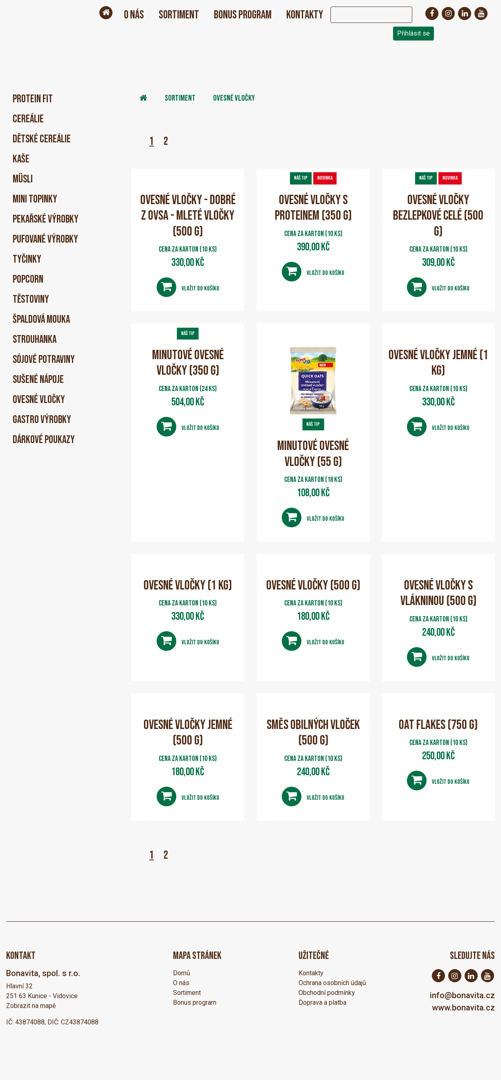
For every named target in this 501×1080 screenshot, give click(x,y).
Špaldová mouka (41, 319)
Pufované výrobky (45, 239)
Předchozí (137, 141)
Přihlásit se (413, 33)
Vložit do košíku (188, 287)
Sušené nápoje (38, 380)
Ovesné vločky (39, 400)
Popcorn (28, 279)
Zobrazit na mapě (31, 1005)
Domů (181, 973)
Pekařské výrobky (46, 219)
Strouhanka (34, 339)
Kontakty (304, 15)
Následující (180, 141)
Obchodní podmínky (327, 992)
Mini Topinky (35, 199)
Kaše (21, 159)
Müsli (23, 179)
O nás (134, 15)
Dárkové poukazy (44, 440)
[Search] (363, 14)
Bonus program (243, 15)
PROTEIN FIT (33, 99)
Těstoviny (31, 299)
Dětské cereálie (42, 139)
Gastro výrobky (42, 420)
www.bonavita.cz (463, 1007)
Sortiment (179, 15)
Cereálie (28, 119)
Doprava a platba (322, 1002)
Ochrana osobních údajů (332, 982)
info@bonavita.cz (462, 995)
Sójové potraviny (44, 359)
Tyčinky (27, 259)
